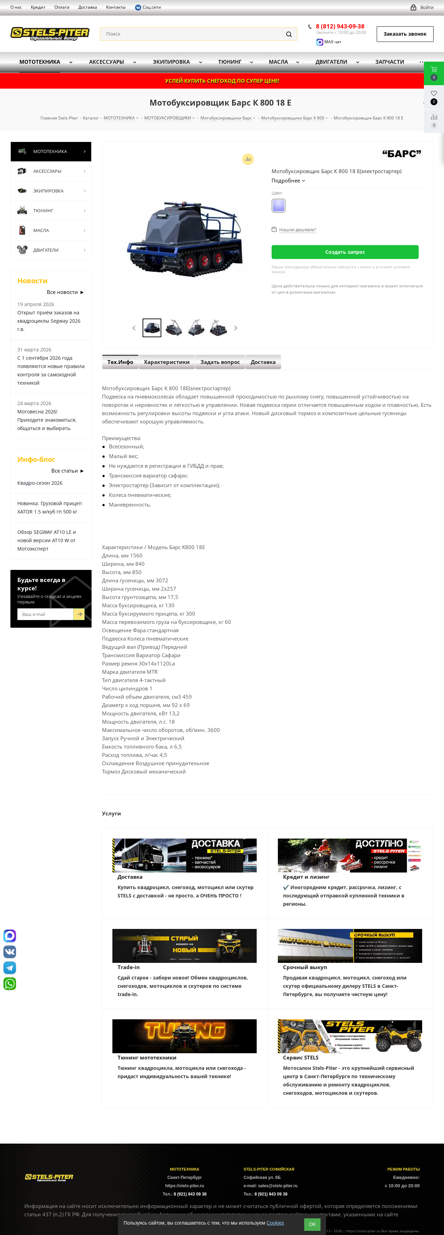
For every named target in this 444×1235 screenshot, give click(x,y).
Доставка (130, 876)
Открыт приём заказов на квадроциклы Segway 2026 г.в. (48, 320)
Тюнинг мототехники (147, 1057)
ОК (312, 1224)
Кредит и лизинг (306, 876)
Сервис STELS (300, 1057)
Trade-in (129, 967)
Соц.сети (148, 7)
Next (236, 328)
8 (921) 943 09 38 (190, 1194)
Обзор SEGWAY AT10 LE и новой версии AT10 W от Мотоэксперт (46, 540)
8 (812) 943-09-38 (340, 26)
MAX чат (328, 42)
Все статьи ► (68, 470)
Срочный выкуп (305, 967)
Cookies (275, 1223)
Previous (134, 328)
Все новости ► (66, 291)
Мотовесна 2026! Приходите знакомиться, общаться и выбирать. (46, 419)
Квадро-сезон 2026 (39, 483)
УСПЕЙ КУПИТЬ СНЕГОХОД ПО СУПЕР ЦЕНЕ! (222, 80)
